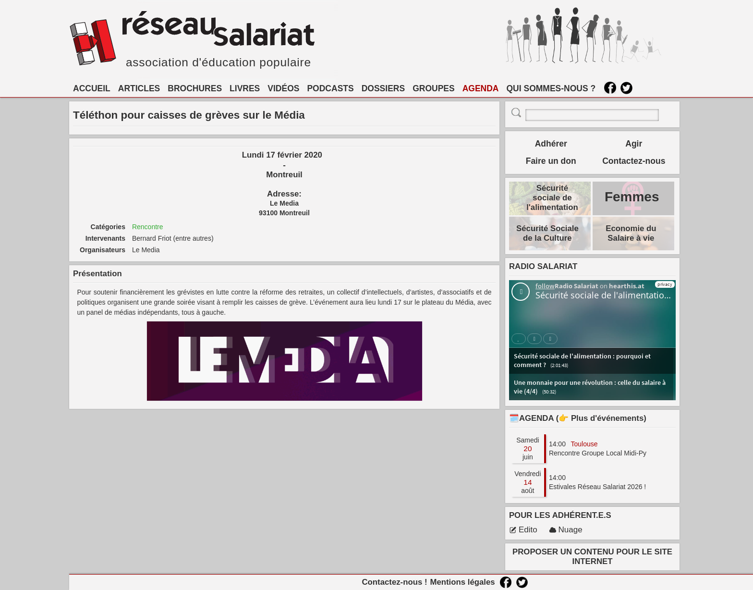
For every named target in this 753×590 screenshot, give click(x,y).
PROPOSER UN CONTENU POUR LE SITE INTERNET (592, 556)
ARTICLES (139, 88)
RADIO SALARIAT (543, 266)
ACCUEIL (91, 88)
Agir (633, 143)
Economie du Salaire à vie (631, 233)
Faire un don (551, 161)
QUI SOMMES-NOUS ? (551, 88)
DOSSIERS (383, 88)
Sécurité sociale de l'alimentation (552, 198)
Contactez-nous (633, 161)
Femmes (632, 196)
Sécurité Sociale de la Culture (547, 233)
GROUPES (434, 88)
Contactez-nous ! (394, 582)
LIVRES (245, 88)
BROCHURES (195, 88)
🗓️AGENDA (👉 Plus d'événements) (577, 418)
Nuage (566, 529)
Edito (523, 529)
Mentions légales (462, 582)
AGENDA (480, 88)
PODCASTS (330, 88)
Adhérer (551, 143)
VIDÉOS (283, 88)
